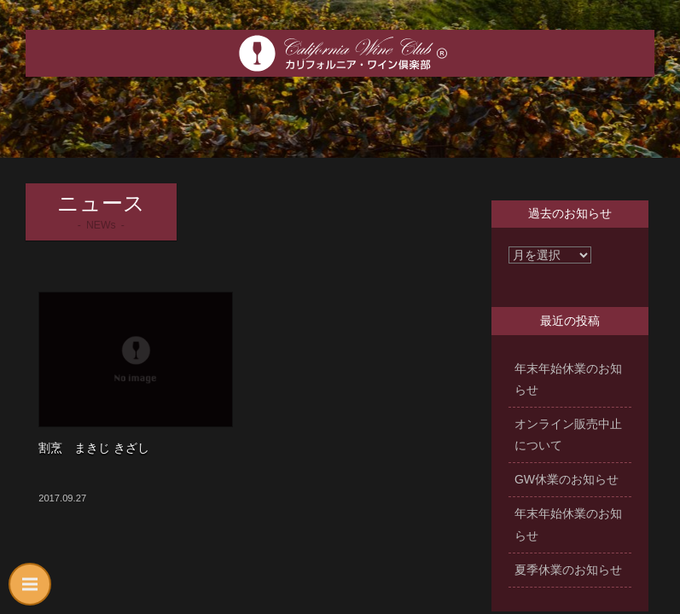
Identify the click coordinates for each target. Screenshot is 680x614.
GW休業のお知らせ (566, 479)
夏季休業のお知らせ (568, 569)
